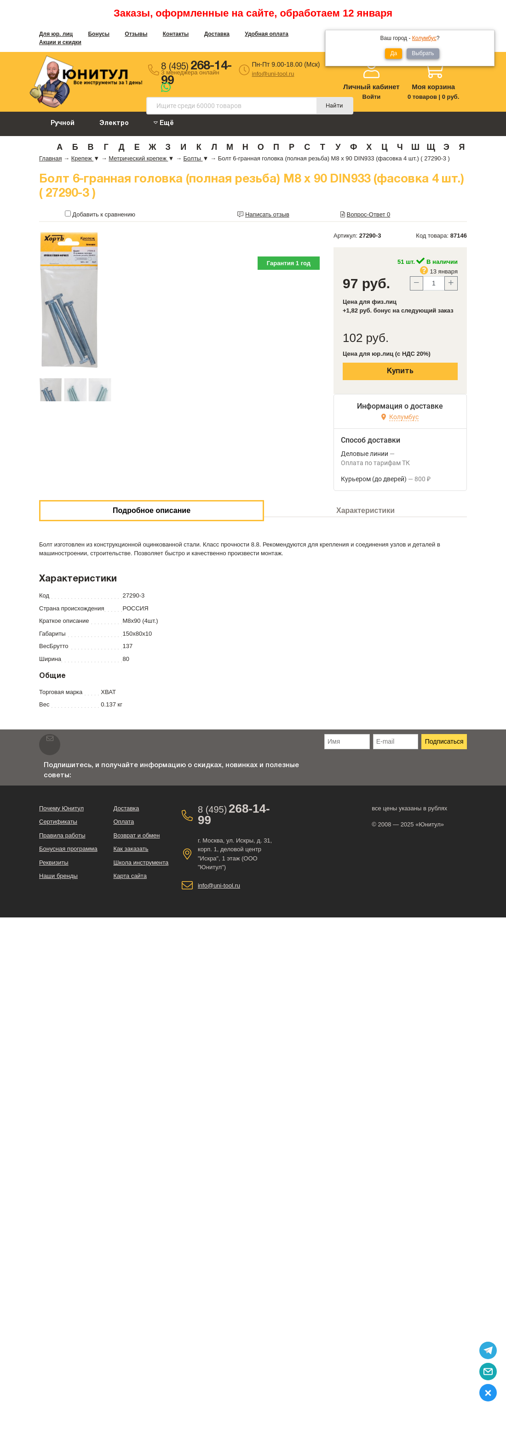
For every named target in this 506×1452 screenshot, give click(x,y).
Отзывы (136, 34)
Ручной (63, 123)
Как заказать (130, 848)
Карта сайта (129, 875)
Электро (114, 123)
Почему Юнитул (61, 808)
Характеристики (365, 510)
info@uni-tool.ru (273, 73)
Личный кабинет (371, 87)
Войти (371, 96)
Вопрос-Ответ (369, 214)
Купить (400, 371)
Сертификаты (58, 821)
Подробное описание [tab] (151, 510)
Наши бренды (58, 875)
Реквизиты (54, 862)
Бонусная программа (68, 848)
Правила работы (62, 835)
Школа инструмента (140, 862)
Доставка (217, 34)
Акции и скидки (60, 42)
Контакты (176, 34)
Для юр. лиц (56, 34)
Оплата (123, 821)
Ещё (164, 123)
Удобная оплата (266, 34)
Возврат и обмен (136, 835)
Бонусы (98, 34)
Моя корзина (433, 87)
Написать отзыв (267, 214)
